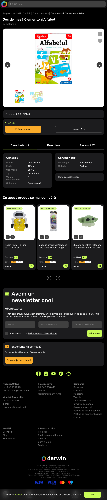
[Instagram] (46, 374)
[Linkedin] (68, 374)
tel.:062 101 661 (11, 400)
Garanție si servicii (83, 407)
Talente (77, 397)
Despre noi (79, 387)
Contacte (78, 390)
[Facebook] (38, 374)
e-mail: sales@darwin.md (16, 390)
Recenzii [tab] (87, 145)
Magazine (78, 394)
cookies (18, 494)
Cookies (77, 417)
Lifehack (7, 431)
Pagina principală (12, 13)
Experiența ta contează (19, 360)
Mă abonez (94, 333)
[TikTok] (61, 374)
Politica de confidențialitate (42, 333)
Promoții (42, 431)
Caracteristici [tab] (20, 145)
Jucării (26, 13)
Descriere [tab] (53, 145)
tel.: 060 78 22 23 (12, 387)
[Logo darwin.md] (4, 4)
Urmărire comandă (83, 404)
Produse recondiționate (50, 435)
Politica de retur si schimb (86, 410)
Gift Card (42, 438)
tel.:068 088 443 (46, 387)
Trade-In (42, 445)
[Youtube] (53, 373)
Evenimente (9, 438)
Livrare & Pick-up (82, 400)
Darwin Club (44, 442)
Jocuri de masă (41, 13)
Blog (5, 435)
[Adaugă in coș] (31, 266)
